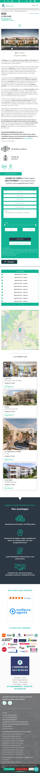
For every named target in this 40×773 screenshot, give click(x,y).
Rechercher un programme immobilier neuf (15, 740)
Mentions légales (12, 255)
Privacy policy (20, 771)
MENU (35, 5)
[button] (4, 39)
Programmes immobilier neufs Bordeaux (13, 757)
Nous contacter (7, 744)
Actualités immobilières (9, 733)
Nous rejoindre (7, 742)
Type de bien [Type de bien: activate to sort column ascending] (8, 271)
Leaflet (24, 365)
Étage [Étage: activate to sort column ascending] (35, 271)
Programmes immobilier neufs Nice (11, 761)
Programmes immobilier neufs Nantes (12, 750)
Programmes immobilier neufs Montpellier (13, 763)
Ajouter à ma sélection (20, 55)
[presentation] (20, 235)
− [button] (3, 330)
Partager (9, 262)
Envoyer (20, 239)
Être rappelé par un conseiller (20, 243)
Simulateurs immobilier (9, 735)
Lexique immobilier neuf (9, 731)
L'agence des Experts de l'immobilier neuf (15, 738)
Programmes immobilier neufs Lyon (11, 754)
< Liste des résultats (33, 13)
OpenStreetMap (30, 365)
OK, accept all (9, 769)
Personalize (33, 769)
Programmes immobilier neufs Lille (11, 752)
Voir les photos (20, 53)
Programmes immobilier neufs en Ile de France (16, 748)
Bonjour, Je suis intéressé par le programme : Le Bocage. (20, 213)
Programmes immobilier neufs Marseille (12, 759)
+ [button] (3, 328)
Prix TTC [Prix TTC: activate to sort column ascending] (28, 271)
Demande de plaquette (11, 173)
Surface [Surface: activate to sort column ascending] (20, 271)
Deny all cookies (21, 769)
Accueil (4, 729)
